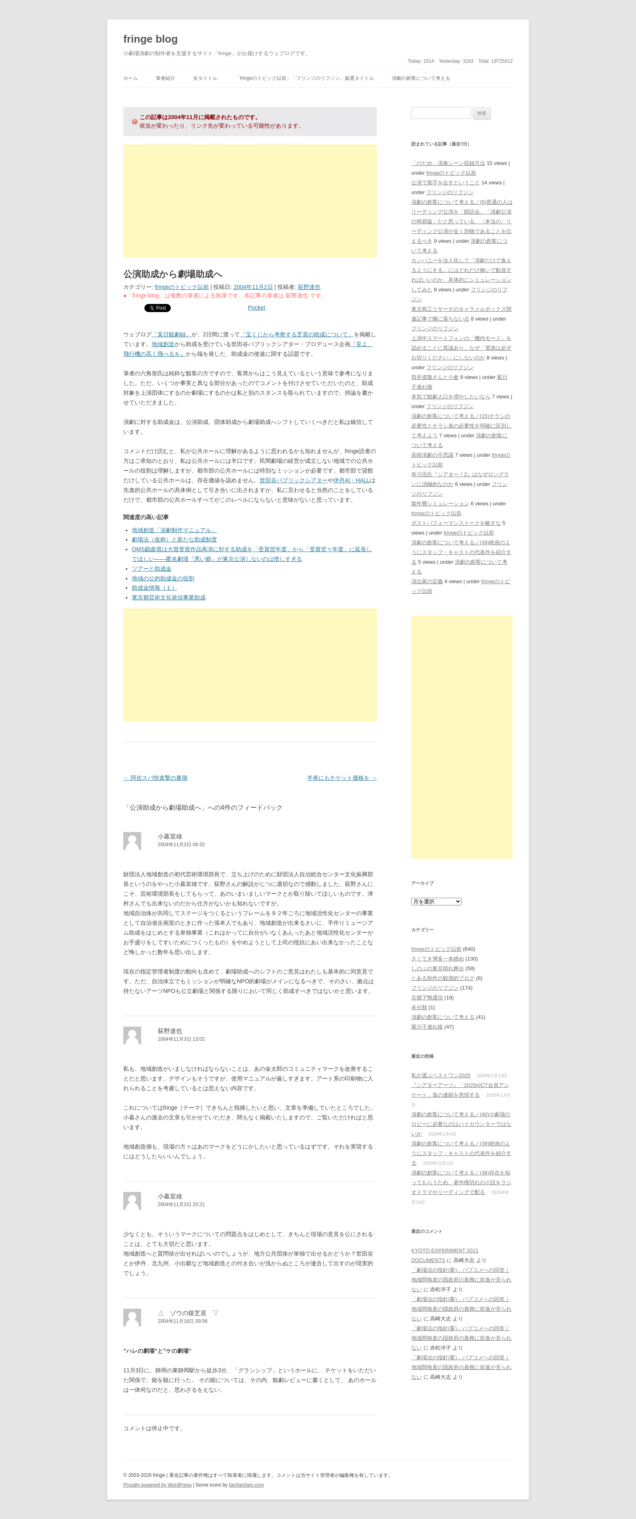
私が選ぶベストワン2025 (441, 1075)
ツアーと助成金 (152, 568)
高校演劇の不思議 (432, 455)
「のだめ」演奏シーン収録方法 (448, 163)
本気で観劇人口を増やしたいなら (450, 397)
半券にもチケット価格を (342, 777)
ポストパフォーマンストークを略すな (456, 523)
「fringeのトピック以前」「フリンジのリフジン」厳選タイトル (304, 78)
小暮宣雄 (170, 836)
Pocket (256, 307)
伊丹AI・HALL (351, 480)
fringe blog (150, 39)
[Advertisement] (250, 201)
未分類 (419, 1007)
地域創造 (163, 344)
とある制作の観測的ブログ (443, 978)
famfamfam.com (246, 1485)
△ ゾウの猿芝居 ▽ (188, 1312)
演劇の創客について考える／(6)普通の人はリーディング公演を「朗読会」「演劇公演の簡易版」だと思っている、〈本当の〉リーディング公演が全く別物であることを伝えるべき (462, 221)
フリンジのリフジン (450, 192)
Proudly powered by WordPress (157, 1485)
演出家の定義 (427, 581)
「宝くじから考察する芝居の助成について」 (297, 334)
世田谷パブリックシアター (294, 480)
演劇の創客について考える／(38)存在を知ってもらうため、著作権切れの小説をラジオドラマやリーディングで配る (461, 1182)
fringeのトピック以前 (182, 287)
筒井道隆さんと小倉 (435, 377)
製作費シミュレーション (440, 504)
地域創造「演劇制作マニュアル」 (174, 530)
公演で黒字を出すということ (445, 183)
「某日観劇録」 (171, 334)
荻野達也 (309, 287)
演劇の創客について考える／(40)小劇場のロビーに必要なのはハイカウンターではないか (461, 1124)
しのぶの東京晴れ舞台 (437, 968)
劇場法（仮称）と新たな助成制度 (174, 539)
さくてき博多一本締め (437, 959)
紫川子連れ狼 (427, 1027)
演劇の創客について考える (421, 78)
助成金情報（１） (154, 587)
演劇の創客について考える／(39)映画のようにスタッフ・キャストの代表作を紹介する (461, 552)
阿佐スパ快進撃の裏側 (155, 777)
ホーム (130, 78)
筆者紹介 (165, 78)
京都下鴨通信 (427, 998)
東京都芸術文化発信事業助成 (169, 597)
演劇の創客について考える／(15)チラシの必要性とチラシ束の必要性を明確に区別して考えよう (461, 426)
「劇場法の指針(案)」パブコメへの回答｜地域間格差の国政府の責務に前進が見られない (461, 1279)
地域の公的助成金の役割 (163, 578)
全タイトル (205, 78)
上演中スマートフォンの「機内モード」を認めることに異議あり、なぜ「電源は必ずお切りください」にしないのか (461, 348)
